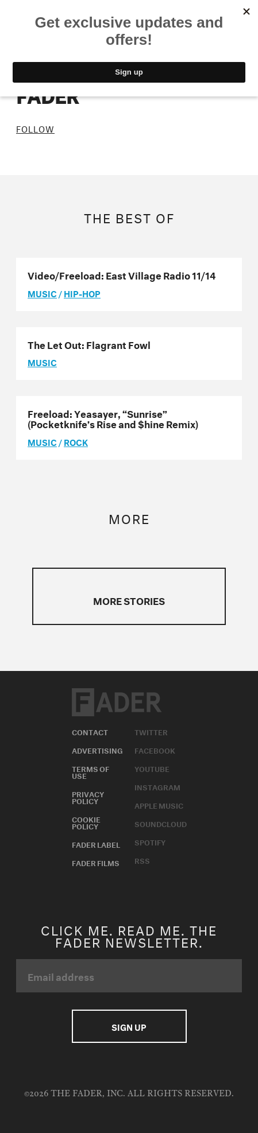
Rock (76, 441)
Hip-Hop (82, 293)
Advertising (97, 749)
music (42, 293)
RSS (142, 860)
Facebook (154, 749)
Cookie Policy (86, 822)
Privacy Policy (88, 796)
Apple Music (158, 804)
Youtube (152, 768)
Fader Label (96, 843)
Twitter (151, 731)
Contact (90, 731)
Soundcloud (160, 823)
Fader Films (96, 862)
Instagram (157, 786)
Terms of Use (90, 771)
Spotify (149, 841)
